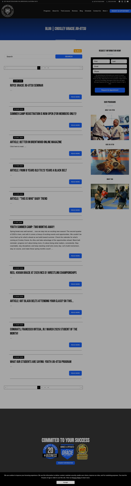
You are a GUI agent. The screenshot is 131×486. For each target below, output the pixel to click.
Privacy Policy (76, 478)
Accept (65, 482)
